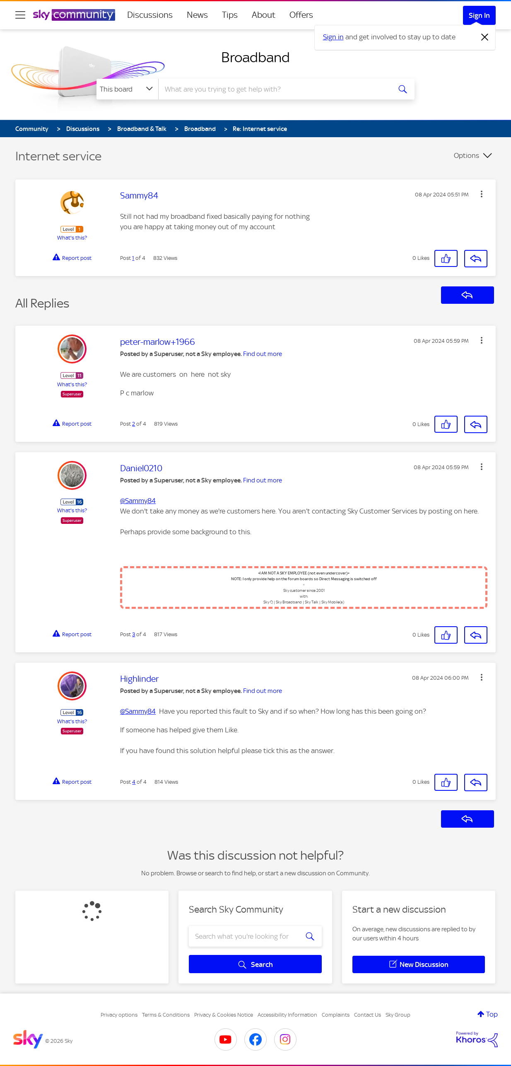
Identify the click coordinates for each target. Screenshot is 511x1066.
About (263, 15)
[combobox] (274, 89)
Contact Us (367, 1015)
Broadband (255, 57)
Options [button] (466, 155)
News (197, 15)
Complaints (336, 1015)
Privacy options (119, 1015)
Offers (301, 15)
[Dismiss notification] (485, 37)
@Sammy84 (138, 501)
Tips (230, 15)
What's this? (72, 238)
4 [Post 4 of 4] (133, 782)
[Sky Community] (74, 15)
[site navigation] (20, 15)
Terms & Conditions (166, 1015)
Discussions (150, 15)
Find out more (262, 354)
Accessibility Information (287, 1015)
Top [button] (492, 1014)
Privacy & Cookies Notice (223, 1015)
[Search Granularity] (127, 89)
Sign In (479, 15)
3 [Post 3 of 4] (133, 634)
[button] (481, 194)
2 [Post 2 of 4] (133, 424)
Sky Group (398, 1015)
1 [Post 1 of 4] (133, 258)
